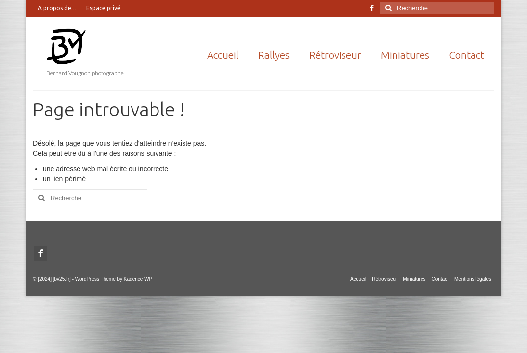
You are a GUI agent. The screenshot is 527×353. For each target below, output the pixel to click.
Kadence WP (138, 279)
